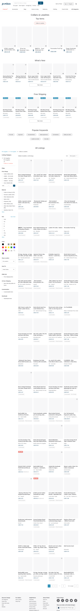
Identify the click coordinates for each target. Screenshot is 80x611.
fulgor (65, 443)
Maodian (23, 178)
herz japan (15, 5)
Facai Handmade (22, 231)
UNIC (19, 310)
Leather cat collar (35, 139)
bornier (19, 523)
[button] (14, 186)
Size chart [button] (13, 216)
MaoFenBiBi (23, 416)
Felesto (50, 310)
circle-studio (67, 523)
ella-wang (5, 113)
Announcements (32, 603)
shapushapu (21, 549)
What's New (40, 60)
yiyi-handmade (54, 523)
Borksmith (66, 549)
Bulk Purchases (32, 601)
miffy (38, 5)
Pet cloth (11, 134)
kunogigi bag (28, 5)
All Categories (5, 599)
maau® (4, 79)
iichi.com (45, 608)
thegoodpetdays (24, 337)
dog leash (20, 134)
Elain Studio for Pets (38, 257)
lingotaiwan (36, 496)
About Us (45, 599)
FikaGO (20, 470)
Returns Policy (32, 608)
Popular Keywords (40, 130)
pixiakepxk (35, 416)
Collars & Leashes (40, 23)
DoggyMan (51, 257)
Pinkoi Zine (4, 601)
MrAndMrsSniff (36, 337)
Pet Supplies (5, 151)
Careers (45, 606)
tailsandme (20, 363)
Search (41, 3)
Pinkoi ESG (45, 603)
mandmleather (67, 204)
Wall (3, 605)
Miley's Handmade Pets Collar (71, 310)
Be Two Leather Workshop (24, 284)
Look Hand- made (53, 496)
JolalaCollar (51, 470)
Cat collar (46, 139)
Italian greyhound (44, 134)
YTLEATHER (52, 576)
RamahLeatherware (25, 257)
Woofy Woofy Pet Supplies (72, 178)
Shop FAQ (18, 601)
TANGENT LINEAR (68, 390)
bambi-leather (67, 470)
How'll (19, 204)
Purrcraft (35, 363)
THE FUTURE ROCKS (33, 79)
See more (40, 85)
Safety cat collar (67, 134)
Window (3, 606)
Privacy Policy (32, 606)
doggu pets (66, 231)
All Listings (40, 148)
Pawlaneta (35, 204)
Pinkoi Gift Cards (5, 603)
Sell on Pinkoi (59, 3)
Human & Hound (68, 363)
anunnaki (38, 178)
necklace (34, 5)
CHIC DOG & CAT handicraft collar (57, 337)
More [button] (3, 212)
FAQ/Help (31, 599)
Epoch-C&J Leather (53, 231)
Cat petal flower (31, 134)
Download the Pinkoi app (66, 608)
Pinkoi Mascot (46, 605)
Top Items (40, 19)
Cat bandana (55, 134)
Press (44, 601)
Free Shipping (40, 94)
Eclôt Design (52, 549)
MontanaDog (56, 79)
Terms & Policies (33, 605)
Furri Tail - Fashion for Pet (70, 284)
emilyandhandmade (53, 416)
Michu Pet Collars (22, 443)
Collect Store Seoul (37, 523)
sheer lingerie (22, 5)
